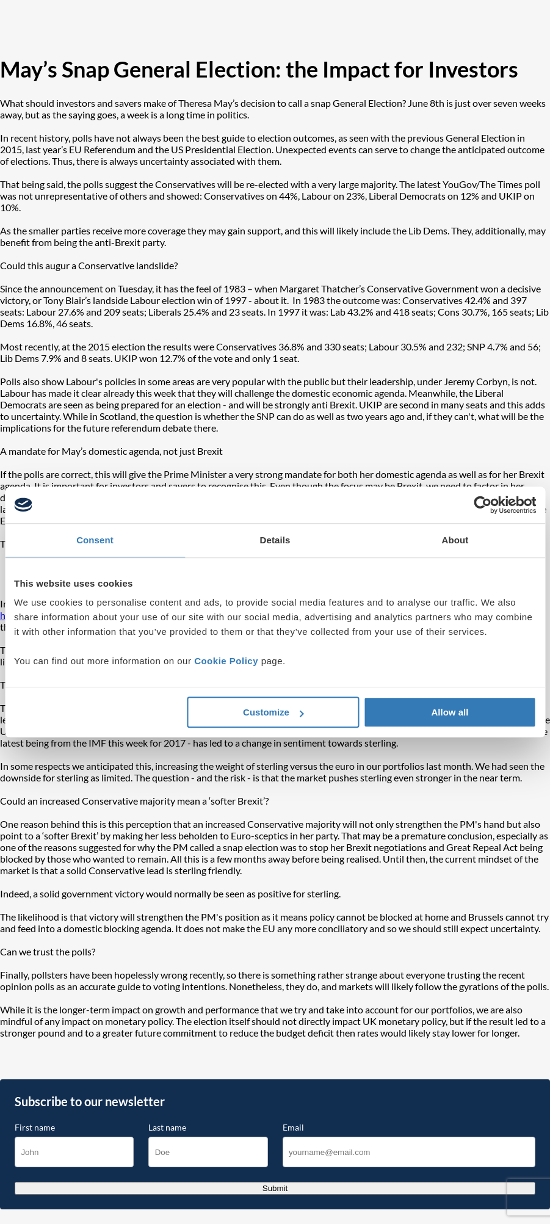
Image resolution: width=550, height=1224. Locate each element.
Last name (167, 1127)
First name (35, 1127)
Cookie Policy (226, 661)
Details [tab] (275, 540)
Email (293, 1127)
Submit (275, 1188)
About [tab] (455, 540)
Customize (273, 712)
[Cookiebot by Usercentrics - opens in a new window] (482, 505)
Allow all (450, 712)
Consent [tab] (95, 540)
